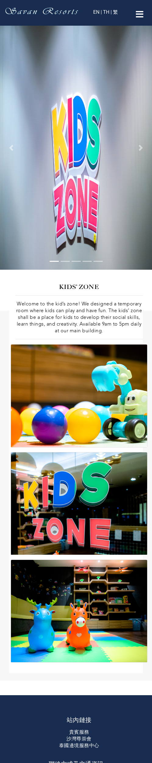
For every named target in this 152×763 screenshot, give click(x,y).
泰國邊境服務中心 (79, 745)
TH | (107, 12)
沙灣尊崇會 (79, 739)
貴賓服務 (79, 732)
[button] (11, 148)
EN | (98, 12)
